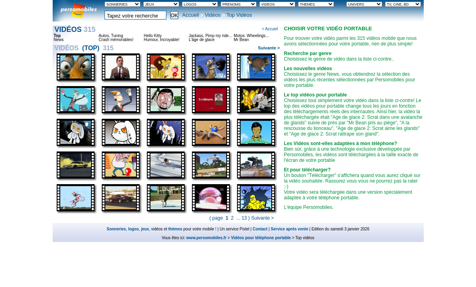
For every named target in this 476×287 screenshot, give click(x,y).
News (59, 40)
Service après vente (289, 229)
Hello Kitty (153, 36)
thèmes (175, 229)
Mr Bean (241, 40)
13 (244, 218)
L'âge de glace (202, 40)
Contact (260, 229)
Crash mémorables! (116, 40)
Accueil (190, 15)
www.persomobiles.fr (206, 238)
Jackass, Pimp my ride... (210, 36)
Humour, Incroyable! (162, 40)
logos (133, 229)
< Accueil (270, 29)
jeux (145, 229)
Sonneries (116, 229)
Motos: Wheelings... (251, 36)
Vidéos (213, 15)
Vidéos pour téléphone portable (261, 238)
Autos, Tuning (111, 36)
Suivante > (269, 47)
